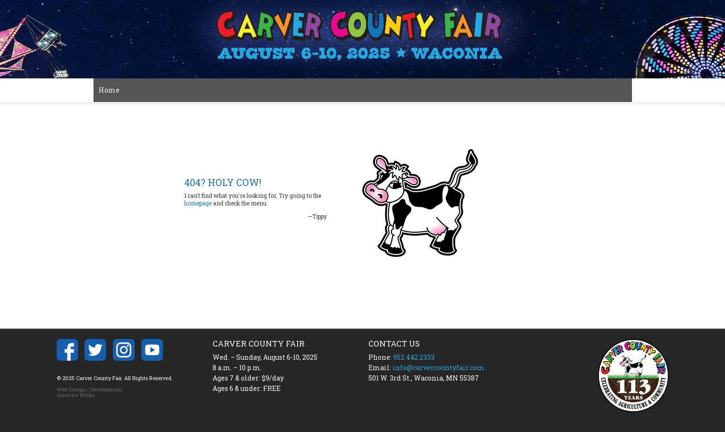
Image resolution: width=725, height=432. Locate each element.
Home (109, 89)
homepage (198, 203)
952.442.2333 (414, 357)
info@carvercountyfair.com (438, 367)
